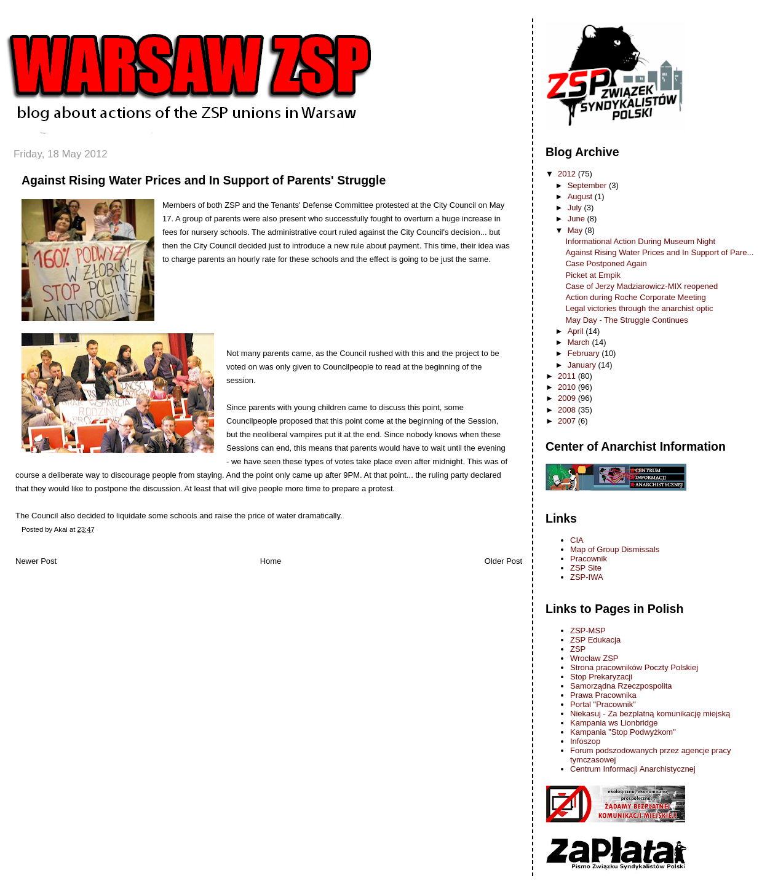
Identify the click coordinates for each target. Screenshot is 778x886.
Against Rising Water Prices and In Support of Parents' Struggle (204, 180)
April (577, 331)
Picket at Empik (593, 275)
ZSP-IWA (586, 577)
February (585, 353)
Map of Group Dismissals (614, 549)
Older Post (503, 561)
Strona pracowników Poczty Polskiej (634, 667)
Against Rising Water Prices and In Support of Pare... (659, 252)
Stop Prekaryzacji (601, 676)
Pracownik (588, 558)
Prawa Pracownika (603, 695)
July (576, 207)
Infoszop (585, 741)
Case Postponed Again (605, 263)
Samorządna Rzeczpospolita (621, 685)
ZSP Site (585, 567)
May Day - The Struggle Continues (626, 320)
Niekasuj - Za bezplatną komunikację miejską (650, 713)
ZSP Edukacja (595, 639)
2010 (568, 387)
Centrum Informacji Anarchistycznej (633, 768)
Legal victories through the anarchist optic (639, 308)
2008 (568, 409)
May (576, 230)
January (583, 365)
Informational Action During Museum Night (640, 241)
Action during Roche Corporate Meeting (635, 297)
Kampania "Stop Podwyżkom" (623, 732)
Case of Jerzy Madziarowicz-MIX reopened (641, 286)
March (580, 342)
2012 (568, 173)
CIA (577, 540)
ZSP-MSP (588, 630)
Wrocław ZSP (594, 658)
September (588, 185)
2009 (568, 398)
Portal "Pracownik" (603, 704)
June (577, 218)
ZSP (577, 649)
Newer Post (36, 561)
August (581, 196)
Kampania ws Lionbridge (613, 722)
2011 (568, 376)
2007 (568, 420)
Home (271, 561)
